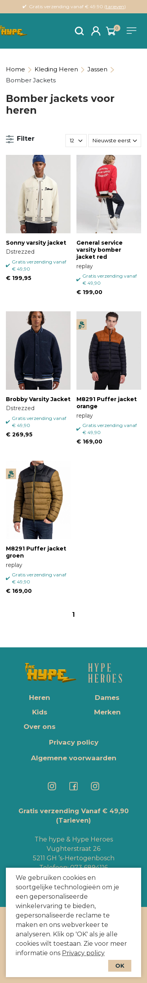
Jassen (97, 69)
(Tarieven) (73, 820)
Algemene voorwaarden (73, 758)
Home (15, 69)
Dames (107, 697)
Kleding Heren (56, 69)
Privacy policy (83, 953)
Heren (39, 697)
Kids (39, 712)
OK (119, 965)
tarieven (115, 6)
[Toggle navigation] (133, 30)
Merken (107, 712)
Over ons (40, 726)
